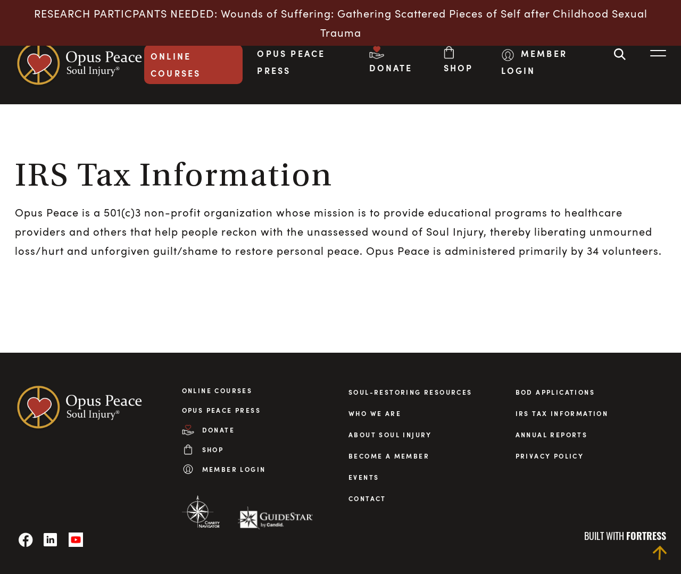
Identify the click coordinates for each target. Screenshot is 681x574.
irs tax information (562, 413)
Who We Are (374, 413)
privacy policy (550, 456)
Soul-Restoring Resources (410, 392)
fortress (646, 536)
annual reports (552, 434)
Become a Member (388, 456)
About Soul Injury (390, 434)
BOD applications (555, 392)
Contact (367, 498)
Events (363, 477)
